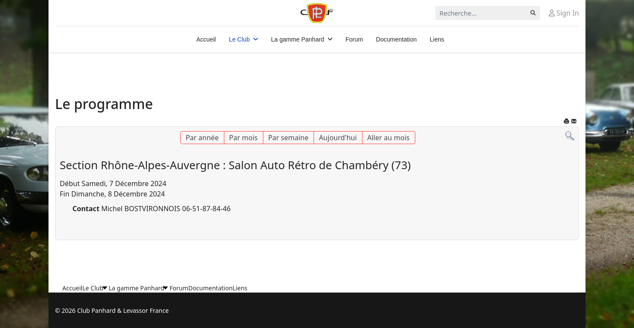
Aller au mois (388, 137)
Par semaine (288, 137)
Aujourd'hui (337, 137)
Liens (437, 39)
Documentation (396, 39)
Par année (202, 137)
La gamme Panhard (297, 39)
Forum (354, 39)
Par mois (243, 137)
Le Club (239, 39)
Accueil (206, 39)
